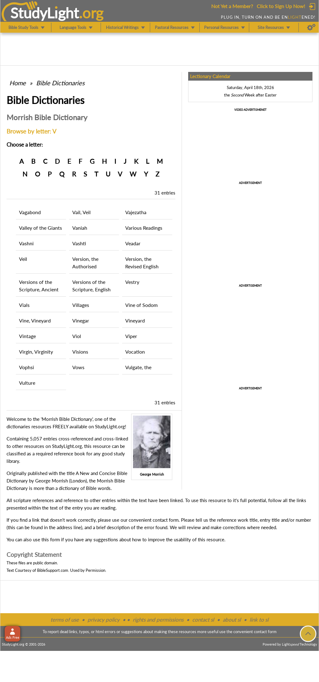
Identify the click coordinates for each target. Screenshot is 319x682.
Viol (76, 336)
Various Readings (143, 228)
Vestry (132, 282)
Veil (23, 259)
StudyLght (44, 12)
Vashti (79, 243)
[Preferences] (311, 27)
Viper (131, 336)
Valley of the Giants (40, 228)
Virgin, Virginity (36, 352)
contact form (166, 520)
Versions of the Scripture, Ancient (39, 285)
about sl (232, 619)
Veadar (132, 243)
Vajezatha (135, 212)
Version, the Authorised (85, 262)
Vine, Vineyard (35, 320)
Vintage (27, 336)
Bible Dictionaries (60, 83)
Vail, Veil (81, 212)
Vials (24, 305)
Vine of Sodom (141, 305)
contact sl (203, 619)
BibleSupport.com (52, 570)
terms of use (64, 619)
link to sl (259, 619)
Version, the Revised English (142, 262)
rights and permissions (158, 619)
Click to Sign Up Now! (281, 6)
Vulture (27, 383)
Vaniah (79, 228)
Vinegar (80, 320)
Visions (80, 352)
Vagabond (30, 212)
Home (17, 83)
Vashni (26, 243)
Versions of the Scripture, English (91, 285)
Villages (80, 305)
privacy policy (104, 619)
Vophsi (26, 367)
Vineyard (135, 320)
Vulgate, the (138, 367)
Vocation (135, 352)
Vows (78, 367)
